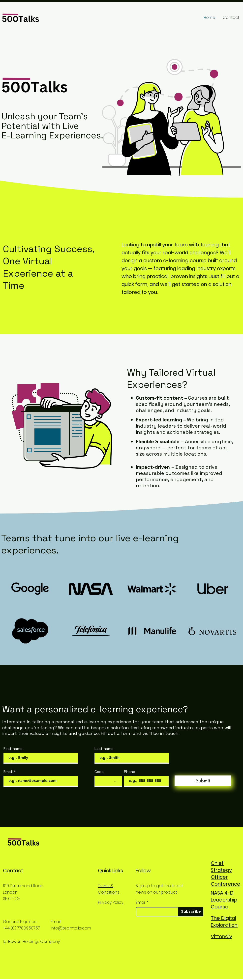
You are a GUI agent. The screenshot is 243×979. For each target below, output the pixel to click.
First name (13, 748)
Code (99, 771)
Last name (104, 748)
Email (8, 771)
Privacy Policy (110, 902)
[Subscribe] (190, 911)
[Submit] (203, 780)
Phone (129, 771)
